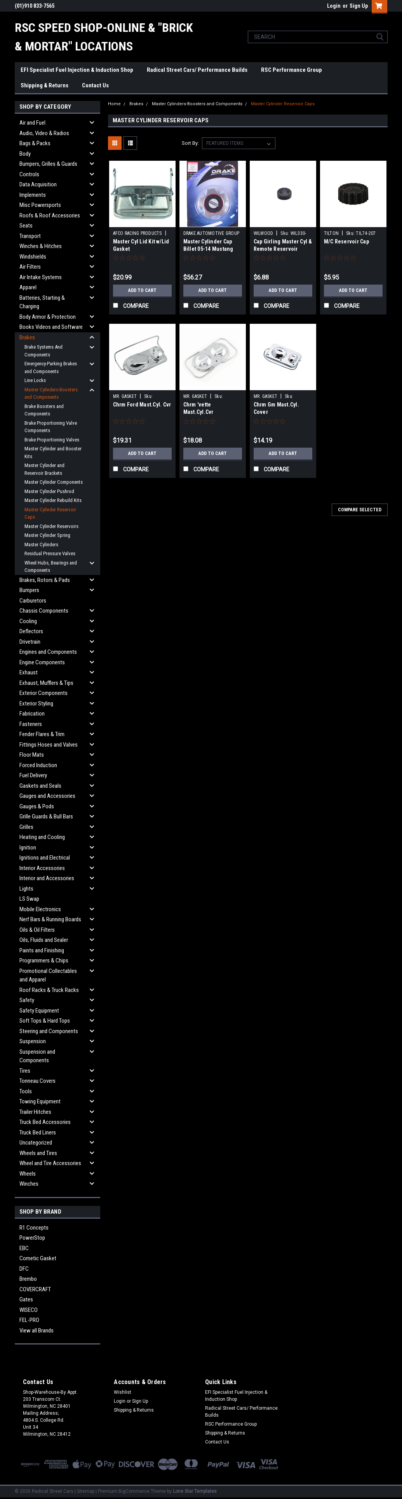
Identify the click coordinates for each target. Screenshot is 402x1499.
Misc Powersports (40, 204)
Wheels (27, 1173)
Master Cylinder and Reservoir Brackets (44, 469)
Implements (32, 194)
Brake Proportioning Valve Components (50, 427)
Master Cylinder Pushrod (49, 491)
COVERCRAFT (35, 1289)
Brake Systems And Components (43, 351)
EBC (24, 1248)
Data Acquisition (38, 184)
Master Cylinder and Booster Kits (53, 452)
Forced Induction (38, 765)
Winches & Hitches (40, 246)
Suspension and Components (37, 1056)
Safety (26, 1000)
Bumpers (29, 590)
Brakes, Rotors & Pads (44, 580)
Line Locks (35, 380)
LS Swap (29, 898)
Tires (24, 1070)
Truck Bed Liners (37, 1132)
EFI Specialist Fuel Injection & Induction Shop (77, 69)
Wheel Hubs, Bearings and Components (50, 566)
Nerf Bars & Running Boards (50, 919)
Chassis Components (43, 610)
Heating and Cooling (42, 837)
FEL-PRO (29, 1320)
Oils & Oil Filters (37, 929)
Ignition (27, 847)
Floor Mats (31, 754)
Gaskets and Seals (40, 785)
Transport (30, 236)
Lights (26, 888)
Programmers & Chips (43, 960)
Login (334, 6)
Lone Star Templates (195, 1491)
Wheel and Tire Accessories (50, 1163)
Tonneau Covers (37, 1080)
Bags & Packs (34, 143)
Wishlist (122, 1392)
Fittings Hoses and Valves (48, 744)
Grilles (26, 826)
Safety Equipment (39, 1010)
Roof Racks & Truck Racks (49, 990)
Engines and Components (48, 651)
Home (114, 103)
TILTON (331, 233)
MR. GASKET (125, 396)
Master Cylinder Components (53, 482)
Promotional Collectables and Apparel (48, 975)
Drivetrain (29, 641)
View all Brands (36, 1330)
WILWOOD (263, 233)
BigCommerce (134, 1491)
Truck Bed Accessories (45, 1122)
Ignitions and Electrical (44, 857)
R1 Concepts (34, 1227)
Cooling (28, 621)
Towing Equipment (40, 1101)
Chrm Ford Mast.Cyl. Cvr (142, 404)
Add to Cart (142, 290)
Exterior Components (43, 693)
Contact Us (95, 85)
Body (25, 153)
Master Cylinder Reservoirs (51, 526)
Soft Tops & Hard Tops (44, 1020)
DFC (24, 1268)
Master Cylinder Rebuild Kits (53, 500)
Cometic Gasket (37, 1258)
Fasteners (30, 724)
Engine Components (42, 662)
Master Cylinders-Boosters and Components (51, 393)
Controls (29, 174)
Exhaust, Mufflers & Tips (46, 682)
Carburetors (32, 600)
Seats (26, 225)
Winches (28, 1183)
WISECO (28, 1309)
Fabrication (32, 713)
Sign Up (359, 6)
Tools (25, 1091)
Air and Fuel (32, 122)
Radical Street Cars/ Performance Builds (197, 69)
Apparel (28, 287)
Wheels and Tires (38, 1153)
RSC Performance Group (291, 69)
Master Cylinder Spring (47, 535)
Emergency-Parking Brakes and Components (50, 367)
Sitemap (85, 1491)
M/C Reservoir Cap (346, 241)
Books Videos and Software (51, 326)
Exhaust (28, 672)
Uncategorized (35, 1142)
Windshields (32, 256)
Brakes (27, 337)
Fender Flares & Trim (41, 734)
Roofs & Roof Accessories (49, 215)
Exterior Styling (36, 703)
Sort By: (190, 143)
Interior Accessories (42, 868)
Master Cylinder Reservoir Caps (50, 513)
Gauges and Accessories (47, 795)
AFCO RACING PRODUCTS (137, 233)
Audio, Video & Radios (44, 133)
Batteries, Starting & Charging (42, 302)
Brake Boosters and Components (44, 410)
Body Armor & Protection (47, 316)
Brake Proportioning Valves (51, 440)
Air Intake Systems (40, 277)
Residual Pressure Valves (49, 553)
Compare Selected (359, 509)
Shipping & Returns (44, 85)
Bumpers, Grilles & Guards (48, 163)
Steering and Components (48, 1031)
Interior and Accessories (46, 878)
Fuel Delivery (33, 775)
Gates (26, 1299)
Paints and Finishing (41, 950)
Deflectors (31, 631)
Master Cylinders (41, 544)
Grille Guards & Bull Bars (46, 816)
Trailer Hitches (35, 1111)
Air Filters (30, 266)
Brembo (28, 1278)
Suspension (32, 1041)
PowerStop (32, 1237)
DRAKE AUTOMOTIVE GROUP (211, 233)
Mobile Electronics (40, 909)
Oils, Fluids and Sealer (43, 939)
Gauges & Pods (36, 806)
